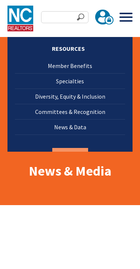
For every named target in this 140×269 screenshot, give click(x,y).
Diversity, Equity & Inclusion (70, 96)
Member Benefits (70, 65)
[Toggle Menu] (126, 17)
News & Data (70, 127)
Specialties (70, 81)
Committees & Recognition (70, 111)
